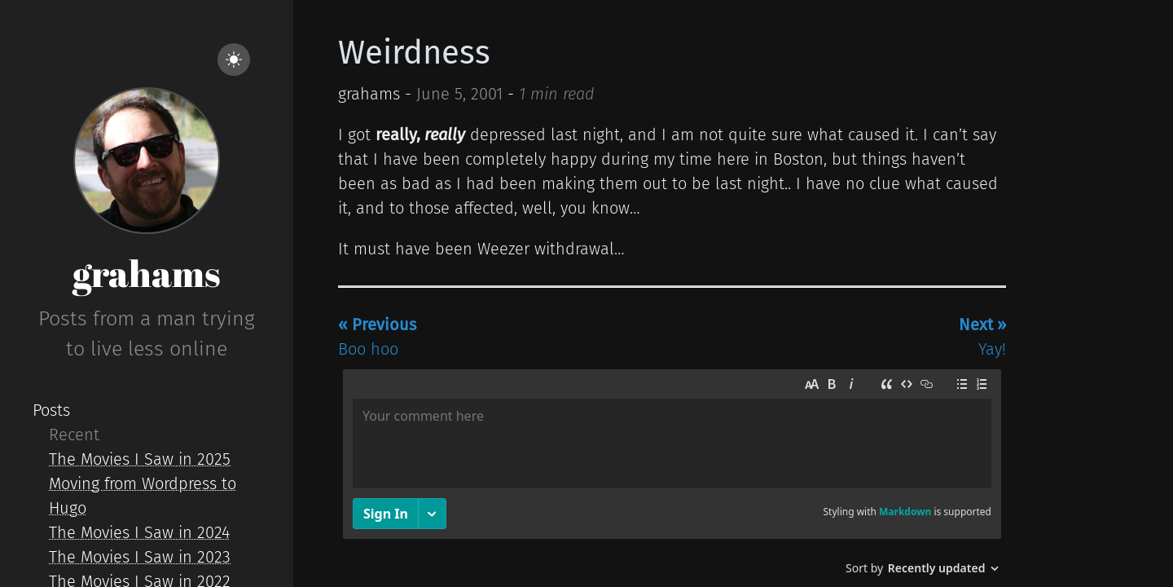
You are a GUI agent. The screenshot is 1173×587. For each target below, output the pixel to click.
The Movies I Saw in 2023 (140, 557)
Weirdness (414, 53)
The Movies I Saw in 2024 (139, 532)
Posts (51, 410)
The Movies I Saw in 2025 (140, 459)
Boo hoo (377, 337)
